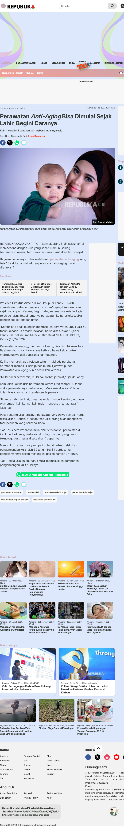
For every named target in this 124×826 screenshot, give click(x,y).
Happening (8, 72)
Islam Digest (53, 760)
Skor (49, 756)
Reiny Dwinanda (36, 136)
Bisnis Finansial (114, 63)
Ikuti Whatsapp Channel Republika (43, 474)
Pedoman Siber (54, 793)
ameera (7, 63)
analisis (95, 63)
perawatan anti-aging (64, 259)
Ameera (12, 108)
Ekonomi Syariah (26, 63)
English (50, 774)
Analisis (27, 765)
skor (44, 63)
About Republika (8, 793)
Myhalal (30, 72)
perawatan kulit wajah (82, 492)
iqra (72, 63)
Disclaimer (5, 797)
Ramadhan (28, 778)
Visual (26, 774)
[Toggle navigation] (3, 5)
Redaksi (27, 793)
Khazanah (5, 760)
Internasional (6, 769)
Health (19, 72)
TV (1, 778)
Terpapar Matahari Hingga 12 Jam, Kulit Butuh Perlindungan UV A (13, 288)
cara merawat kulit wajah (55, 492)
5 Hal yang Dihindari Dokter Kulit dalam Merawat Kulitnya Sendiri (41, 288)
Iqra (25, 760)
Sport (49, 765)
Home (3, 108)
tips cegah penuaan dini (44, 499)
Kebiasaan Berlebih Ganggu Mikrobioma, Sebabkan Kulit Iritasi (70, 288)
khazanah (58, 63)
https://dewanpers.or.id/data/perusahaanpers (25, 814)
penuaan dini (33, 492)
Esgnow (4, 774)
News (82, 62)
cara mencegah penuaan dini (14, 499)
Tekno (40, 72)
